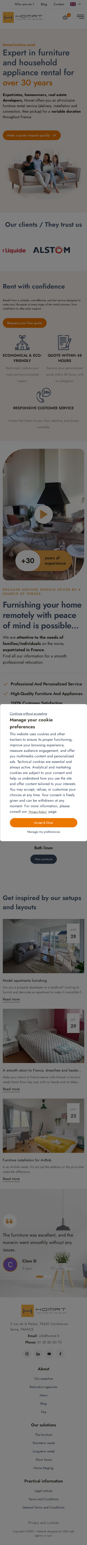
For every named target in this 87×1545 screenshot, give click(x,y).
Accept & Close (43, 823)
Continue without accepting (28, 713)
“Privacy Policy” (37, 812)
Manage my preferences (43, 831)
